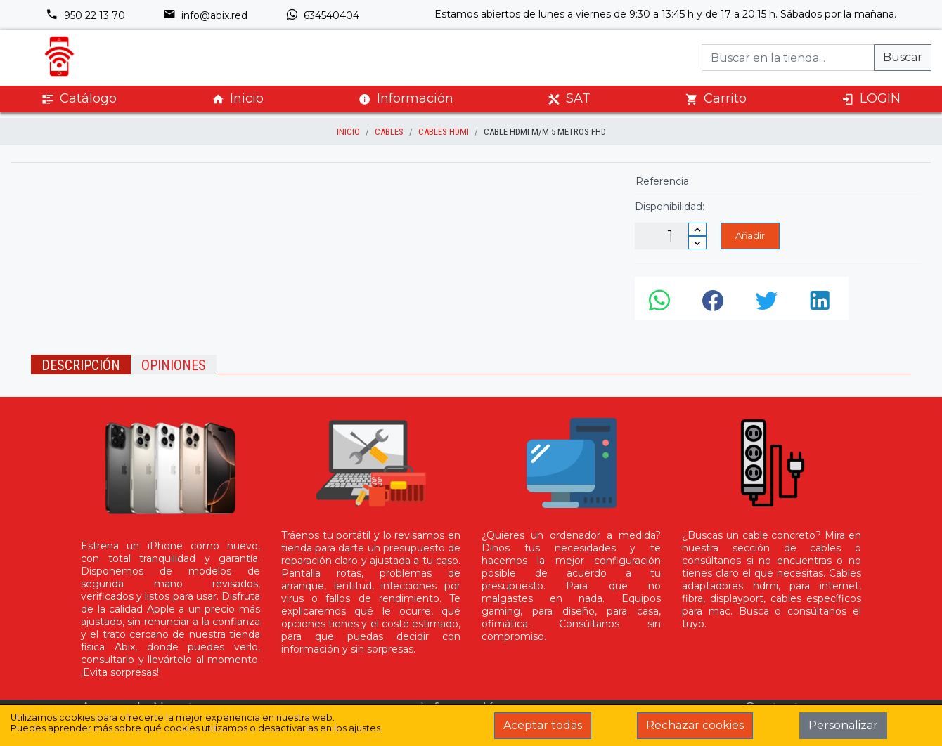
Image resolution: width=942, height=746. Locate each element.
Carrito (716, 99)
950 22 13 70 (85, 15)
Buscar (902, 57)
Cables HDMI (443, 131)
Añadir (750, 235)
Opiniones (173, 365)
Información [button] (406, 98)
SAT (569, 99)
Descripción (80, 365)
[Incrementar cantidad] (697, 229)
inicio (348, 131)
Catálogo (79, 99)
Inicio (238, 99)
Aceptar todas (542, 725)
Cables (389, 131)
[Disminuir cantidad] (697, 242)
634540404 (322, 15)
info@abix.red (205, 15)
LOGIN (871, 99)
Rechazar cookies (695, 725)
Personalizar (843, 725)
